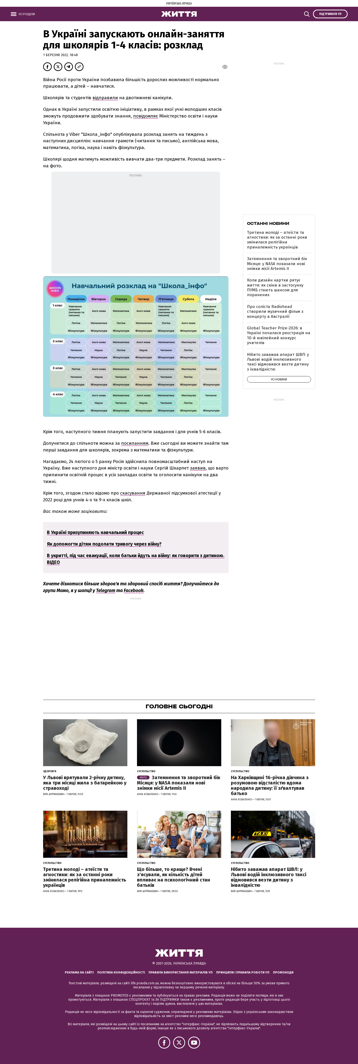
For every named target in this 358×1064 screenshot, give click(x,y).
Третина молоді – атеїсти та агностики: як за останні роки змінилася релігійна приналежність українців (277, 240)
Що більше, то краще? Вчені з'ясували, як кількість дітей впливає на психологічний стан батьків (173, 877)
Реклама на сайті (79, 972)
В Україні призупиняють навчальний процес (95, 532)
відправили (105, 97)
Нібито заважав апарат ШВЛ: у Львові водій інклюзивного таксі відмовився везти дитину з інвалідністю (278, 362)
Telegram (105, 590)
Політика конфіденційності (121, 972)
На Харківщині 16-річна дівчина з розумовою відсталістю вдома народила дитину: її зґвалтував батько (270, 785)
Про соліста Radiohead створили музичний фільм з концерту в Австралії (275, 311)
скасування (132, 493)
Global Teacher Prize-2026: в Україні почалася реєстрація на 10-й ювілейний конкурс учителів (278, 335)
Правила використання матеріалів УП (181, 972)
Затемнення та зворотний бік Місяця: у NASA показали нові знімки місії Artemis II (277, 263)
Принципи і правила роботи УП (242, 972)
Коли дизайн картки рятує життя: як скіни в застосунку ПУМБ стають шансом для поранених (275, 287)
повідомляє (145, 116)
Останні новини (268, 223)
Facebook (133, 590)
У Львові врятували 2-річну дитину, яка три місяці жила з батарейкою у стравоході (84, 783)
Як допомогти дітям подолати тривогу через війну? (104, 544)
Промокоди (283, 972)
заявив (198, 468)
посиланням (134, 443)
